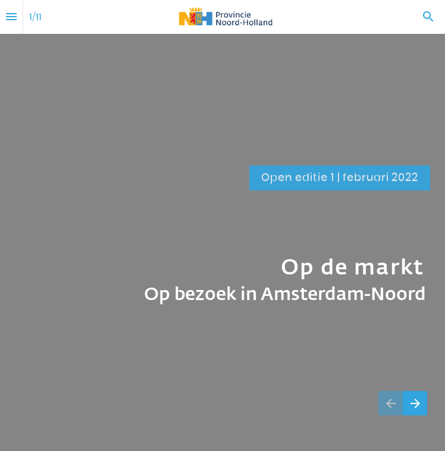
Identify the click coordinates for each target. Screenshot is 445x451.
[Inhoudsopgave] (11, 17)
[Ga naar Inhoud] (409, 113)
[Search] (428, 17)
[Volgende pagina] (415, 403)
